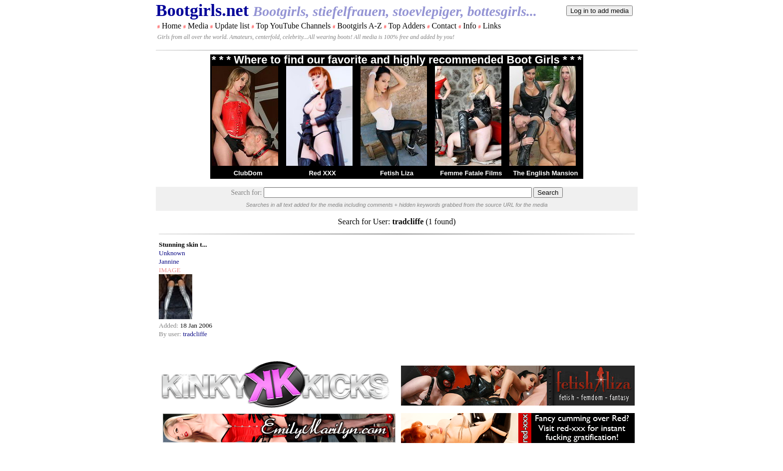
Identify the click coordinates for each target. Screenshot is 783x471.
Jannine (169, 261)
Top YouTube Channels (293, 25)
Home (171, 25)
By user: (171, 334)
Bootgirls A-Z (359, 25)
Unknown (172, 253)
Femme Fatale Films (471, 173)
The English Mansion (545, 173)
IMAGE (170, 270)
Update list (232, 25)
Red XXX (322, 173)
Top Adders (406, 25)
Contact (443, 25)
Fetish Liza (396, 173)
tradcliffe (195, 334)
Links (492, 25)
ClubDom (248, 173)
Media (198, 25)
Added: (169, 325)
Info (469, 25)
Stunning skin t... (183, 244)
